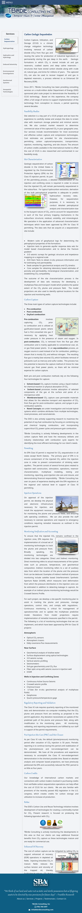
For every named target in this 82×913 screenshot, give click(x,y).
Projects (38, 898)
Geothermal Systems (7, 81)
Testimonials (49, 898)
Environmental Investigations (8, 72)
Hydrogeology (8, 48)
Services (30, 898)
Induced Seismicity (10, 64)
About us (21, 898)
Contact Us (61, 898)
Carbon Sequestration (9, 40)
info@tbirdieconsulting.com (42, 910)
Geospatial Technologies (8, 90)
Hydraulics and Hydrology (8, 56)
